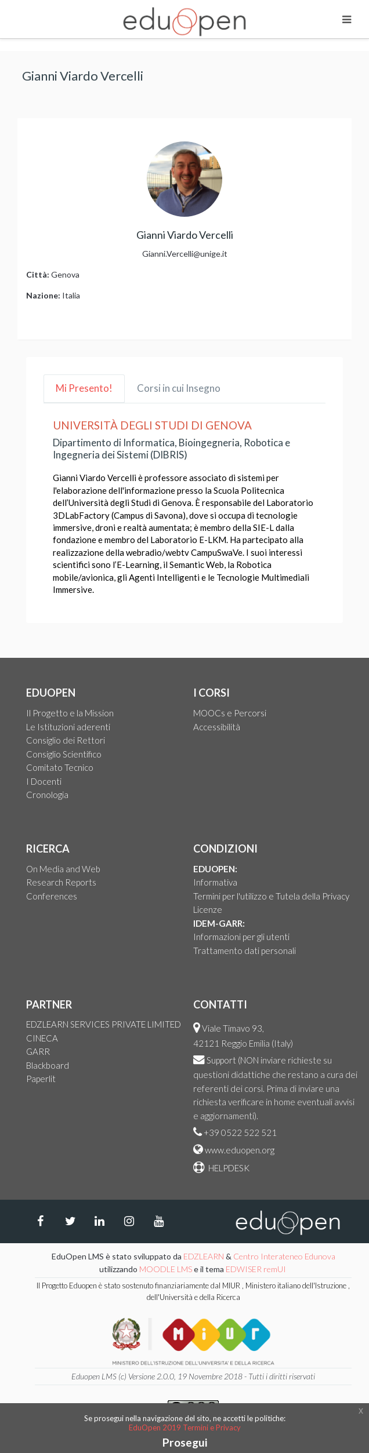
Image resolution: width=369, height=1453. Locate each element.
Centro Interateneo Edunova (284, 1256)
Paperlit (41, 1078)
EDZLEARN (203, 1256)
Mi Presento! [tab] (84, 388)
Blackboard (47, 1065)
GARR (38, 1051)
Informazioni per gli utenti (241, 936)
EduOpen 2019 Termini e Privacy (185, 1427)
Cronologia (47, 794)
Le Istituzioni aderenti (68, 727)
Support (221, 1060)
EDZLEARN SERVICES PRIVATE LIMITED (103, 1024)
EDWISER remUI (257, 1269)
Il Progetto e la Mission (70, 713)
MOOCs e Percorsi (229, 713)
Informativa (215, 882)
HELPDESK (228, 1168)
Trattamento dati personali (244, 950)
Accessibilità (216, 727)
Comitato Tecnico (59, 767)
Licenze (207, 909)
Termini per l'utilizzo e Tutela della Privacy (271, 896)
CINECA (42, 1038)
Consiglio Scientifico (64, 754)
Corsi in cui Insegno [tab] (178, 388)
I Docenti (44, 781)
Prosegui (184, 1442)
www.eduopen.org (239, 1150)
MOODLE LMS (165, 1269)
